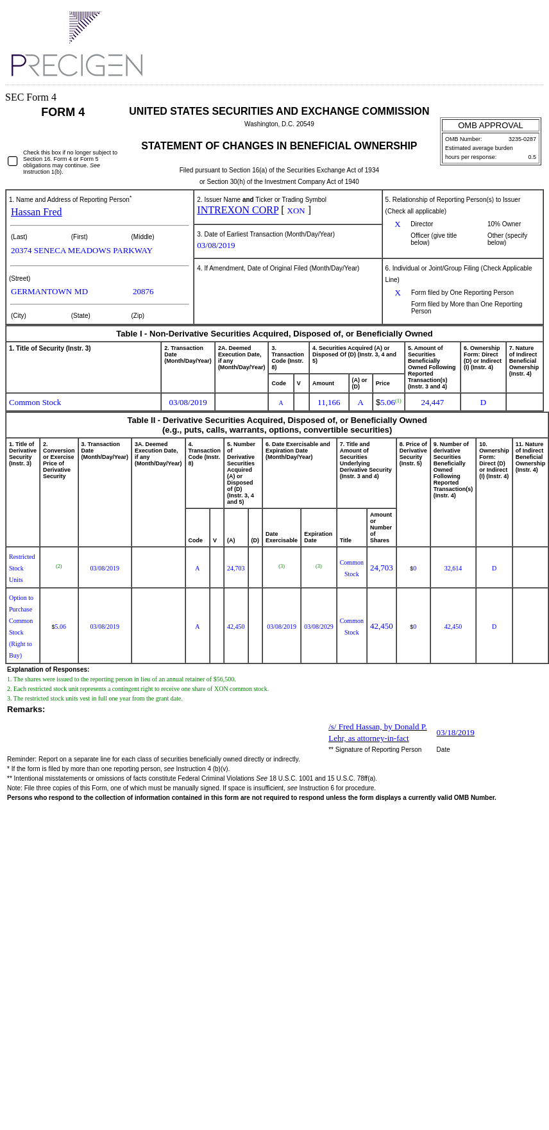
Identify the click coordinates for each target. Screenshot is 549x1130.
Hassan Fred (36, 211)
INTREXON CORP (237, 209)
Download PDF (523, 20)
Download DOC (503, 20)
